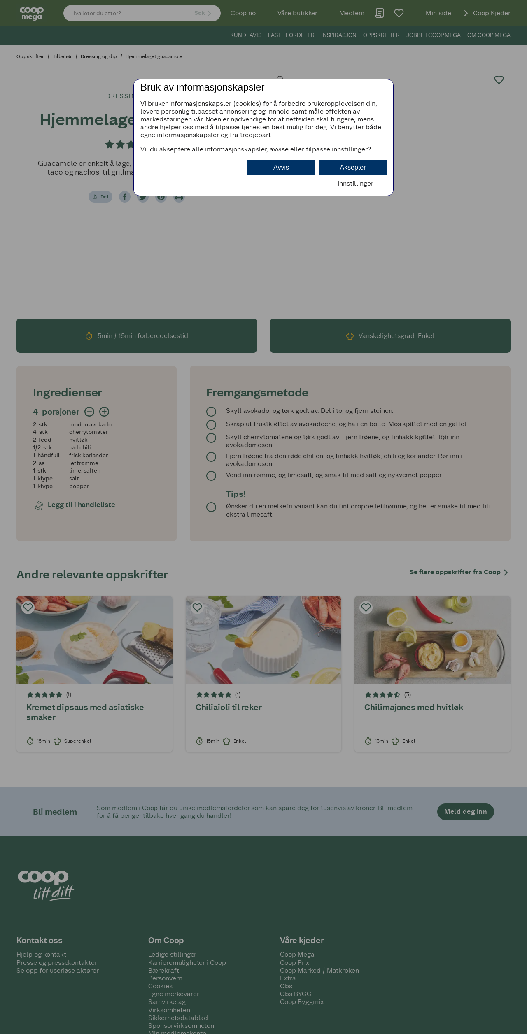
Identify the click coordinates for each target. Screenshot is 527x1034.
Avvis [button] (281, 167)
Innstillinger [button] (355, 183)
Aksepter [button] (353, 167)
